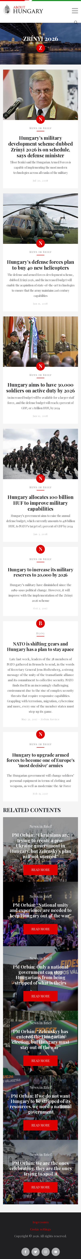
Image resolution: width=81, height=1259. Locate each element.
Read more (40, 870)
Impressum (40, 1222)
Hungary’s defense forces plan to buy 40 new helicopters (40, 265)
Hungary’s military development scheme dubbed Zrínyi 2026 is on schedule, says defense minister (40, 146)
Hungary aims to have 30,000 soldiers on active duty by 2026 (40, 387)
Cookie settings (40, 1229)
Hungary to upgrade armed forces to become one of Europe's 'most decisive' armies (41, 760)
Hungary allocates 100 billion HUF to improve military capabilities (40, 502)
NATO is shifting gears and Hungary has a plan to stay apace (40, 646)
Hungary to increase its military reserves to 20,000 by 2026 (40, 572)
